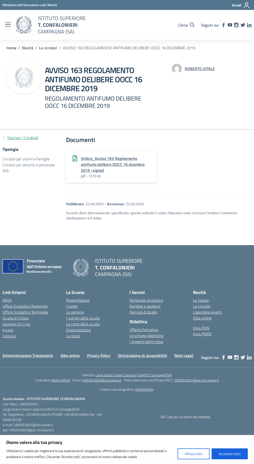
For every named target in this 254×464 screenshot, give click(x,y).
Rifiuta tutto (193, 453)
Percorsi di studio (143, 312)
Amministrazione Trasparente (27, 355)
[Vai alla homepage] (24, 25)
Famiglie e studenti (144, 306)
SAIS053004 (144, 389)
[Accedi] (241, 5)
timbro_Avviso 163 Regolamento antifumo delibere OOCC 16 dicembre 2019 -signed (113, 164)
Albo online (202, 318)
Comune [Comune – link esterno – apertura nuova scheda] (9, 336)
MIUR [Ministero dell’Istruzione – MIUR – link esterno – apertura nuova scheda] (7, 300)
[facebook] (223, 25)
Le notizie (201, 300)
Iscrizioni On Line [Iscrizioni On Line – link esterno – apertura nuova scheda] (16, 324)
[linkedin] (249, 25)
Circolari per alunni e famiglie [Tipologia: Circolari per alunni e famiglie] (26, 159)
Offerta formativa (143, 330)
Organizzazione (78, 330)
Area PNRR (202, 334)
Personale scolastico (146, 300)
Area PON (201, 328)
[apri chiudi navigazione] (8, 25)
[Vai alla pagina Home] (11, 48)
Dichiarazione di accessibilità (142, 355)
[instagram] (236, 25)
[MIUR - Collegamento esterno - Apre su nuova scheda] (29, 4)
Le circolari (201, 306)
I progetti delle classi (146, 342)
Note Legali (183, 355)
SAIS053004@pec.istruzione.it (196, 380)
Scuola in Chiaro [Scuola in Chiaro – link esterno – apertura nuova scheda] (15, 318)
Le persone (75, 312)
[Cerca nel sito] (186, 25)
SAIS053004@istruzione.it (101, 380)
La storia (73, 336)
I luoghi (72, 306)
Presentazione (78, 300)
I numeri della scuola (83, 318)
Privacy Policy (98, 355)
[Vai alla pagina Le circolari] (48, 48)
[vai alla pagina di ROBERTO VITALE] (200, 69)
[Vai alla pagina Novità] (27, 48)
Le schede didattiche (146, 336)
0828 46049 (60, 380)
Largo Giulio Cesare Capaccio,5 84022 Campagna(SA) (133, 374)
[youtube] (230, 25)
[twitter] (243, 25)
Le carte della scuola (83, 324)
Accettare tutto (230, 453)
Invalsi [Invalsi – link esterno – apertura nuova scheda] (7, 330)
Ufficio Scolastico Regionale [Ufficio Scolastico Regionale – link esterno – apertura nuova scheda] (25, 306)
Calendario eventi (207, 312)
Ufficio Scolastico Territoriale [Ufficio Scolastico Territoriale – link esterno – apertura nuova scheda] (25, 312)
